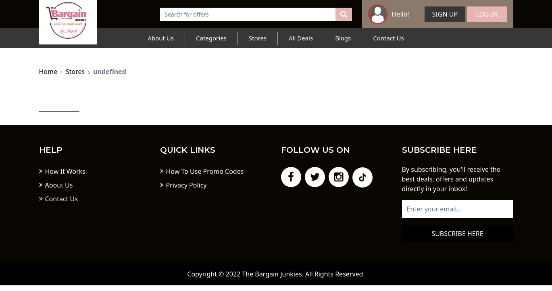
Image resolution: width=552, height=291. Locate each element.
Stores (258, 38)
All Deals (301, 38)
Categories (211, 38)
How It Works (65, 171)
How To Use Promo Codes (205, 171)
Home (48, 71)
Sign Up (445, 14)
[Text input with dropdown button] (248, 14)
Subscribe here (457, 233)
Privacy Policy (186, 185)
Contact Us (388, 38)
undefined (109, 71)
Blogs (343, 38)
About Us (161, 38)
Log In (487, 14)
